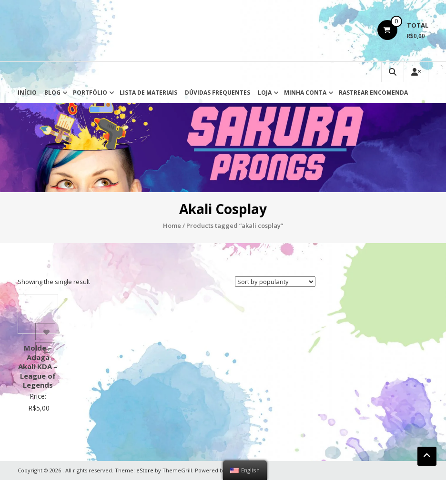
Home (172, 225)
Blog (52, 92)
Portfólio (90, 92)
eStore (144, 470)
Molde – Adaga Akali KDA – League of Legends (38, 366)
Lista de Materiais (148, 92)
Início (27, 92)
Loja (265, 92)
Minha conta (305, 92)
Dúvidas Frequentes (217, 92)
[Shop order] (275, 281)
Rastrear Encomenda (373, 92)
